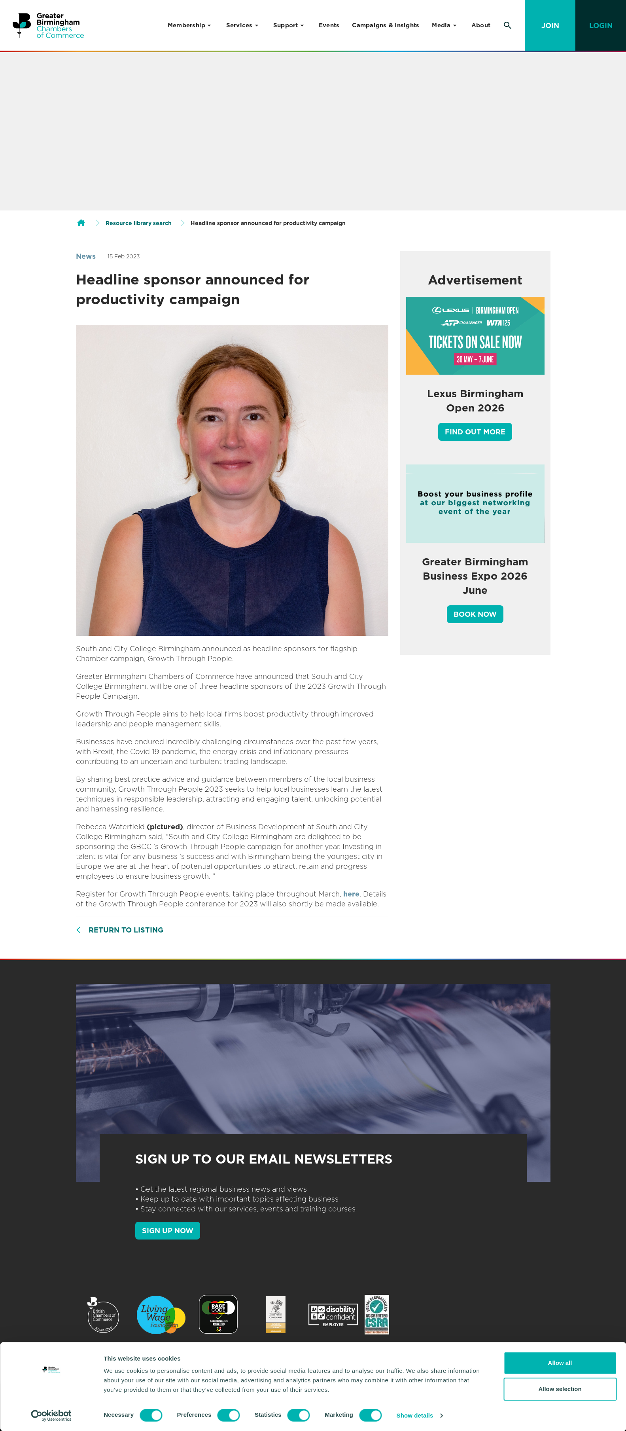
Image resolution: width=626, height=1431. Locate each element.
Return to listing (126, 930)
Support (285, 25)
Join (550, 25)
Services (239, 25)
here (351, 894)
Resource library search (139, 223)
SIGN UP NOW (167, 1230)
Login (601, 25)
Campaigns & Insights (385, 25)
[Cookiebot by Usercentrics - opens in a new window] (51, 1416)
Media (441, 25)
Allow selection (559, 1389)
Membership (187, 25)
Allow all (560, 1362)
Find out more (475, 432)
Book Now (475, 614)
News (86, 256)
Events (329, 25)
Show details (415, 1415)
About (480, 25)
